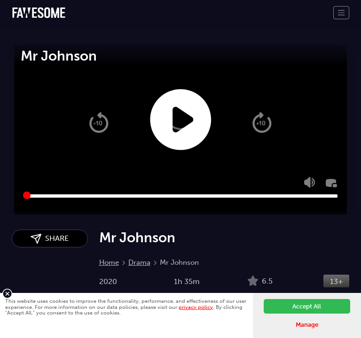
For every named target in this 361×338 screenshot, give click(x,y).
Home (109, 262)
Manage (307, 324)
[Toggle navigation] (341, 12)
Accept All (306, 306)
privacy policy (196, 307)
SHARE (50, 239)
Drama (139, 262)
